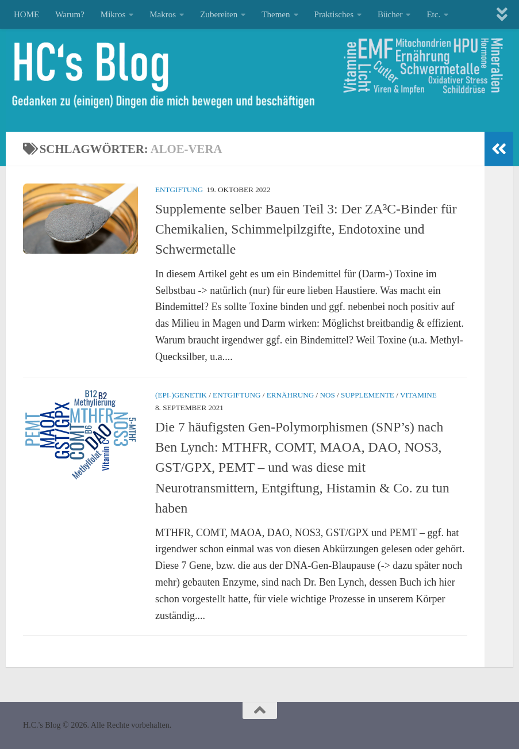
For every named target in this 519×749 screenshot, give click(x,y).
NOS (327, 395)
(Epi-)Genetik (181, 395)
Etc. (433, 14)
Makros (162, 14)
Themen (276, 14)
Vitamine (418, 395)
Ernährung (290, 395)
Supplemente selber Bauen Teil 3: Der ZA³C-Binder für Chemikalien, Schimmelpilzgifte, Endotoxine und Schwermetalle (306, 229)
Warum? (69, 14)
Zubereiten (218, 14)
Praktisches (333, 14)
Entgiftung (179, 189)
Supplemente (367, 395)
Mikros (113, 14)
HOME (26, 14)
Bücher (390, 14)
